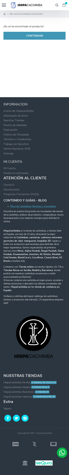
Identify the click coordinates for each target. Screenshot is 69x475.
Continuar (34, 36)
